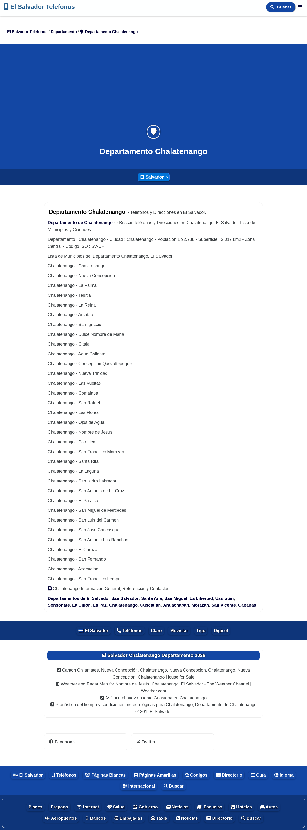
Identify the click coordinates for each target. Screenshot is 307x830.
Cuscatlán (150, 605)
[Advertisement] (153, 87)
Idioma (284, 775)
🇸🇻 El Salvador (93, 630)
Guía (258, 775)
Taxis (159, 818)
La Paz (100, 605)
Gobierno (145, 807)
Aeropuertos (61, 818)
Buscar (285, 7)
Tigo (201, 630)
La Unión (81, 605)
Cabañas (247, 605)
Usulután (224, 598)
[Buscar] (273, 7)
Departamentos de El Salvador (79, 598)
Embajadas (128, 818)
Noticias (177, 807)
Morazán (200, 605)
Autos (269, 807)
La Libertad (201, 598)
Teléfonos (129, 630)
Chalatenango (123, 605)
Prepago (59, 807)
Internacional (139, 786)
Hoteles (241, 807)
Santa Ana (151, 598)
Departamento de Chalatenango (80, 222)
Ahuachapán (176, 605)
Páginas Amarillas (155, 775)
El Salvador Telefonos (39, 6)
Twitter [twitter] (146, 741)
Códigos (196, 775)
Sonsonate (59, 605)
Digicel (221, 630)
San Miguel (176, 598)
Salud (116, 807)
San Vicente (223, 605)
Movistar (179, 630)
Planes (35, 807)
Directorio (229, 775)
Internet (88, 807)
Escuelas (209, 807)
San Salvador (125, 598)
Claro (156, 630)
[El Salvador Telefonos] (300, 7)
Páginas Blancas (105, 775)
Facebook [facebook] (62, 741)
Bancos (95, 818)
